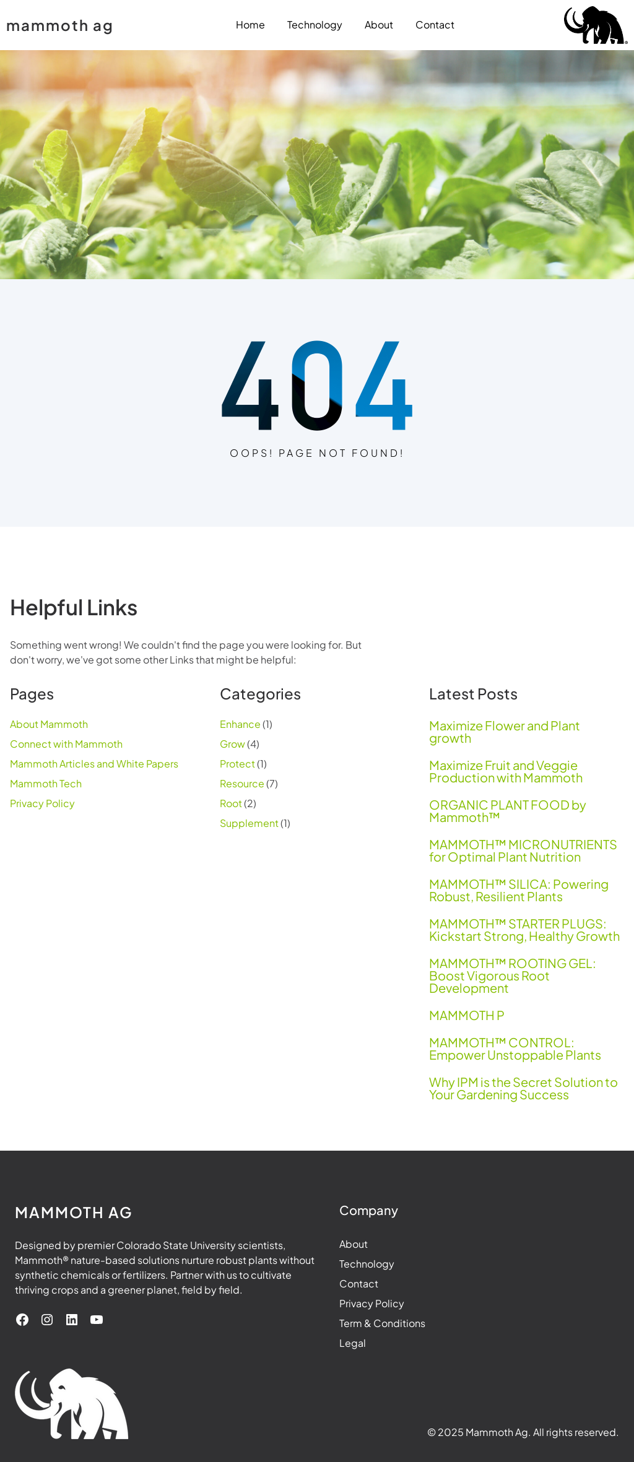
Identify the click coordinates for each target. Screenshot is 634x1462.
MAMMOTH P (467, 1015)
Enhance (240, 723)
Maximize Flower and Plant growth (504, 731)
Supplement (249, 822)
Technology (366, 1263)
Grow (232, 743)
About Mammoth (49, 723)
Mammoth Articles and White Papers (94, 763)
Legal (352, 1342)
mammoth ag (60, 24)
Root (231, 803)
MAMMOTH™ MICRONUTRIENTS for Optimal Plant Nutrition (523, 850)
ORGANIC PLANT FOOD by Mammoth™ (507, 810)
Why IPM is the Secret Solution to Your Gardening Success (523, 1088)
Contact (358, 1283)
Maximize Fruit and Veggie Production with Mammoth (506, 771)
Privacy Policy (42, 803)
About (353, 1243)
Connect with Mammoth (66, 743)
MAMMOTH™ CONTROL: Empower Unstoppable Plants (515, 1048)
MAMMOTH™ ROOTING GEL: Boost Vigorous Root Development (512, 975)
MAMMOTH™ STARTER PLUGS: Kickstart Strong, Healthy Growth (524, 929)
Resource (242, 783)
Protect (237, 763)
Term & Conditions (382, 1323)
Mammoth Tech (46, 783)
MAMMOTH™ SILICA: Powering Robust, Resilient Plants (519, 890)
